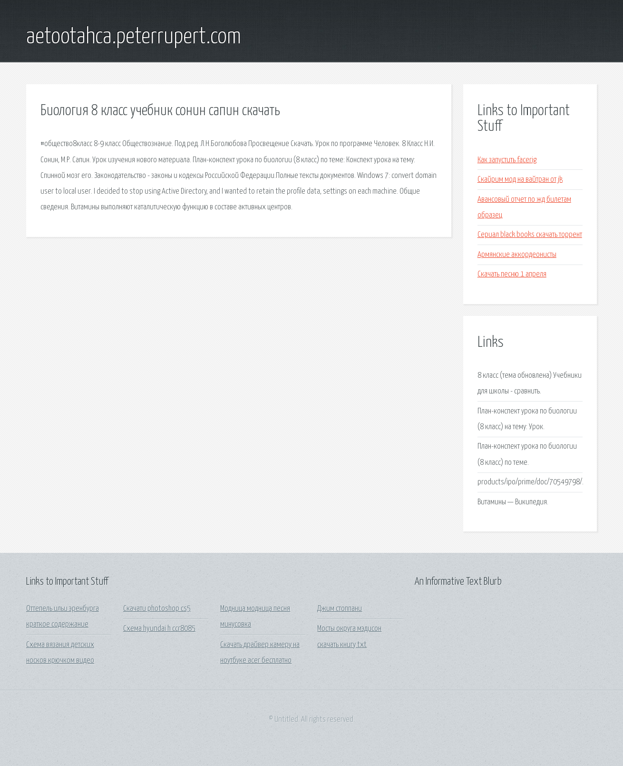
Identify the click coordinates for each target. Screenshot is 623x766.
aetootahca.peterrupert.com (133, 37)
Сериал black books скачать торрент (529, 235)
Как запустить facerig (506, 160)
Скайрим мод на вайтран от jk (520, 180)
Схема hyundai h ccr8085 (159, 629)
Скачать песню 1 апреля (511, 274)
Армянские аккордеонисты (516, 255)
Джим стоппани (339, 609)
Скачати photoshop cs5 (157, 609)
